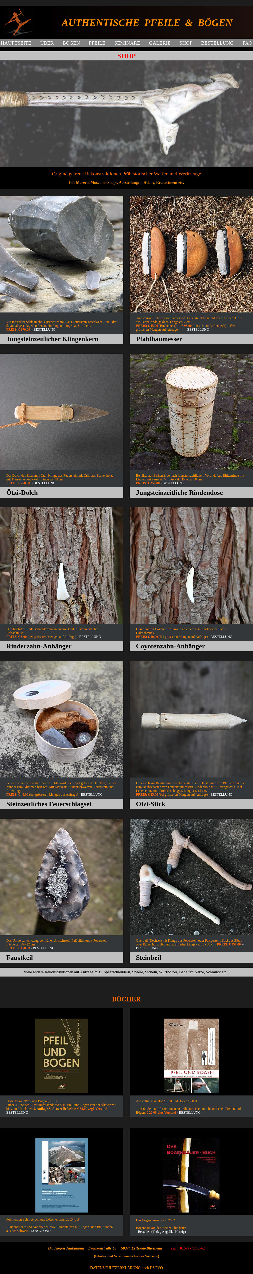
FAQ (247, 43)
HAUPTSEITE (16, 43)
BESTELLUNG (217, 43)
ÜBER (47, 43)
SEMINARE (127, 43)
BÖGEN (71, 43)
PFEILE (97, 43)
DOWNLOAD (41, 1231)
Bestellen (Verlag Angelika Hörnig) (162, 1231)
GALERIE (160, 43)
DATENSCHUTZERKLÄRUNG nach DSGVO (126, 1268)
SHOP (185, 43)
